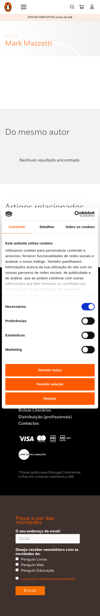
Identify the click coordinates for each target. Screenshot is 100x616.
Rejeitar (50, 398)
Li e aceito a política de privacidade (48, 579)
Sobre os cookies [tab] (80, 227)
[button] (72, 7)
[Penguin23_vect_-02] (32, 454)
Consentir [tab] (17, 227)
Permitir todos (50, 370)
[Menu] (24, 7)
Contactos (28, 423)
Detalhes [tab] (47, 227)
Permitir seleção (50, 384)
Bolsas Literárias (34, 410)
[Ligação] (93, 6)
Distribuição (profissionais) (45, 417)
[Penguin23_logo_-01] (8, 7)
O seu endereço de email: (48, 536)
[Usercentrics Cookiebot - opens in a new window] (74, 214)
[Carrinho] (81, 7)
